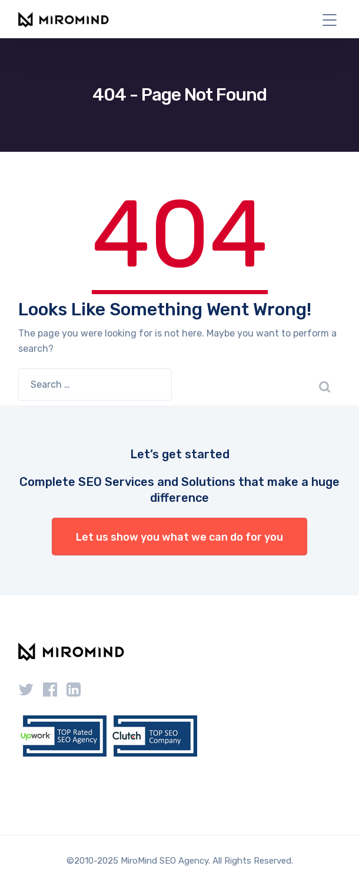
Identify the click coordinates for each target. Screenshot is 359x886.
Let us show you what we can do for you (179, 537)
